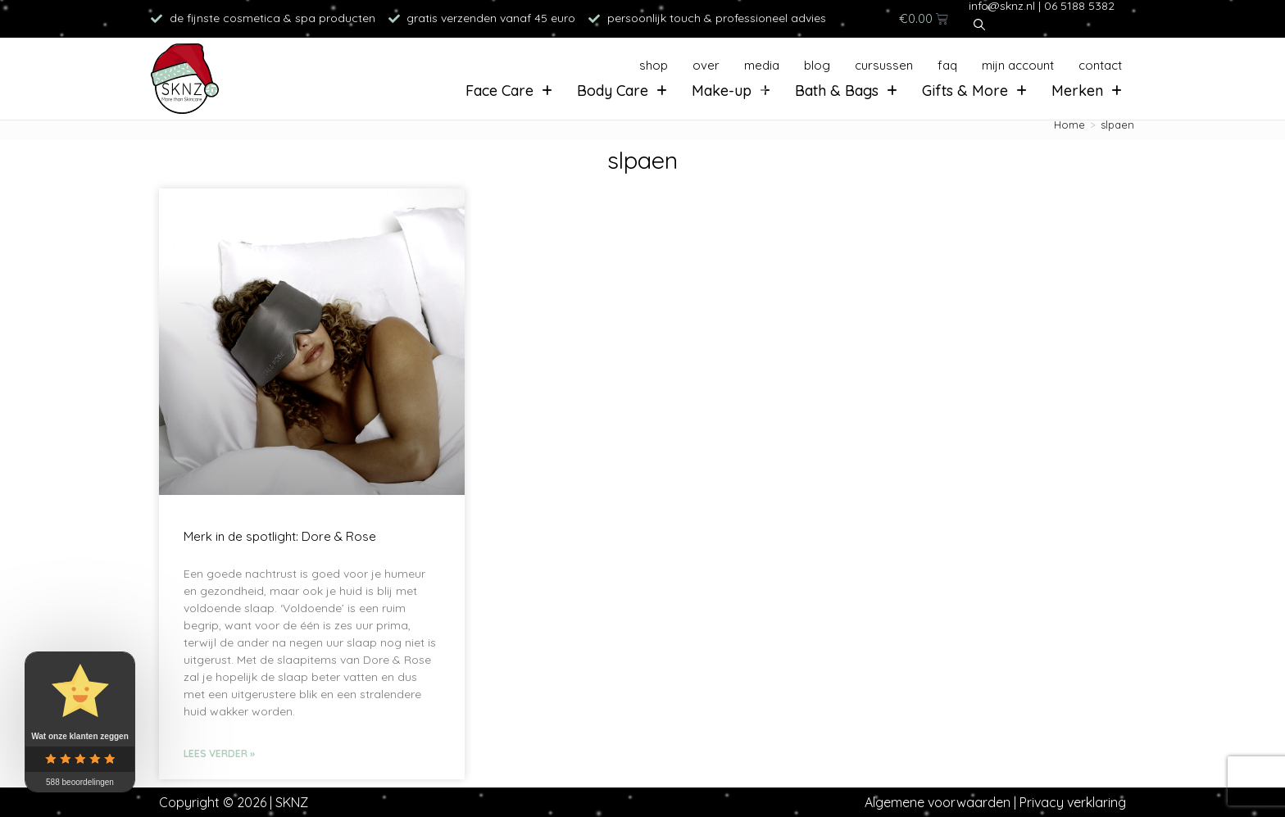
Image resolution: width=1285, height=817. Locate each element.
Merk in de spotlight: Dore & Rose (280, 536)
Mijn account (1018, 65)
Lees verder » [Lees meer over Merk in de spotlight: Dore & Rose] (219, 753)
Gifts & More (974, 90)
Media (761, 65)
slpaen (1117, 124)
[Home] (1069, 124)
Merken (1086, 90)
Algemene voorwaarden (937, 802)
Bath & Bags (846, 90)
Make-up (731, 90)
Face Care (508, 90)
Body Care (622, 90)
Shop (653, 65)
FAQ (947, 65)
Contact (1100, 65)
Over (706, 65)
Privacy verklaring (1072, 802)
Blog (817, 65)
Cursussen (884, 65)
